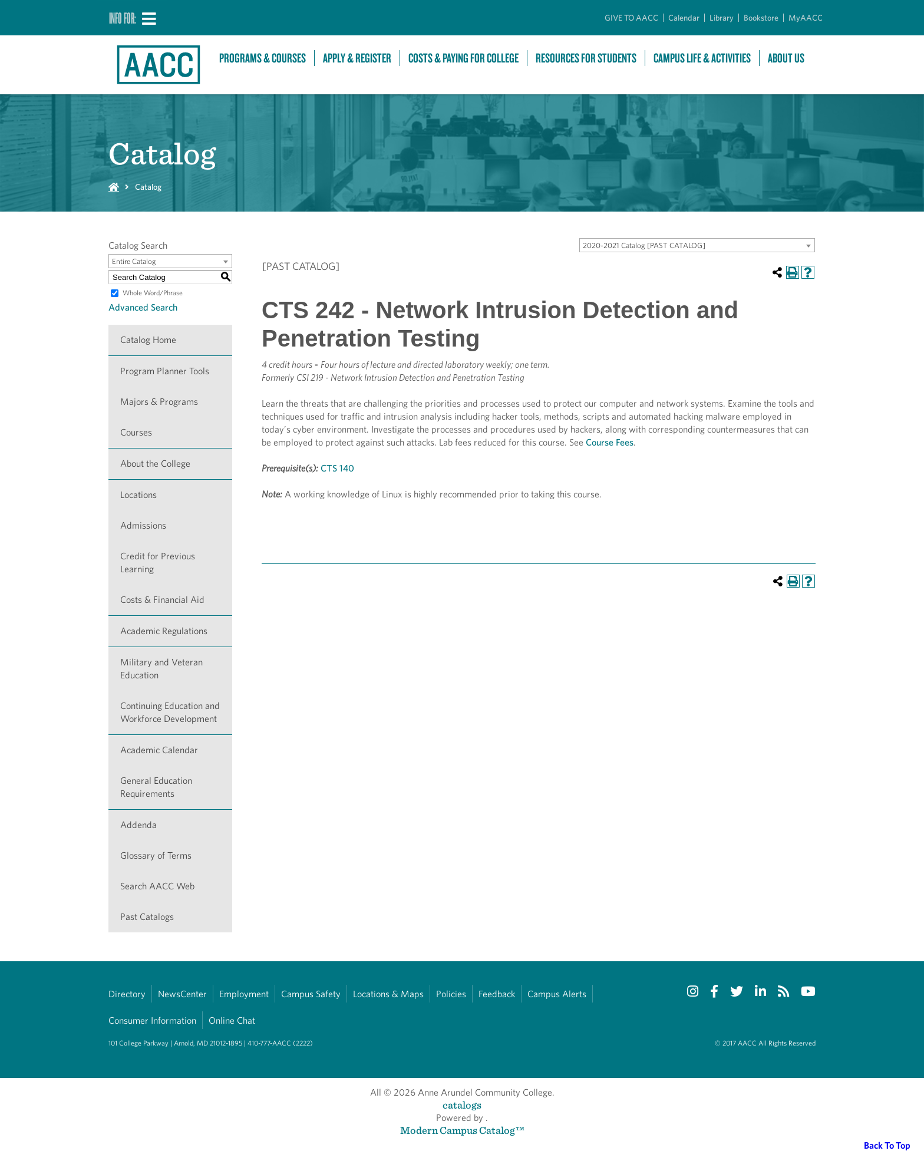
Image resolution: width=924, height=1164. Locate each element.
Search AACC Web (157, 886)
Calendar (683, 18)
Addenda (138, 824)
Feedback (496, 994)
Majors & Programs (159, 401)
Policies (451, 994)
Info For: (122, 18)
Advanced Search (142, 307)
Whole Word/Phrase (153, 292)
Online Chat (232, 1020)
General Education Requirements (156, 787)
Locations (138, 494)
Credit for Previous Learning (157, 562)
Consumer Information (152, 1020)
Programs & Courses (262, 58)
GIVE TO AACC (631, 18)
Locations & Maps (388, 994)
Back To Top (887, 1145)
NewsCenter (182, 994)
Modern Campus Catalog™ (462, 1130)
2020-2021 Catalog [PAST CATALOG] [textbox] (644, 245)
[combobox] (697, 245)
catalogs (462, 1105)
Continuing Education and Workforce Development (170, 712)
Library (722, 18)
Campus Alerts (556, 994)
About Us (786, 58)
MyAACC (805, 18)
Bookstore (761, 18)
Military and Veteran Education (161, 669)
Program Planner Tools (164, 371)
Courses (136, 432)
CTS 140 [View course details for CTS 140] (337, 468)
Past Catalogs (147, 916)
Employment (244, 994)
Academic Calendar (159, 750)
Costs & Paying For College (463, 58)
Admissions (143, 525)
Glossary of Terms (156, 855)
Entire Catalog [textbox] (134, 261)
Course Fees (609, 442)
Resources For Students (586, 58)
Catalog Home (148, 339)
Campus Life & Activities (702, 58)
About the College (155, 463)
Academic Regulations (163, 631)
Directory (127, 994)
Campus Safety (311, 994)
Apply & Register (357, 58)
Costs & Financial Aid (162, 599)
